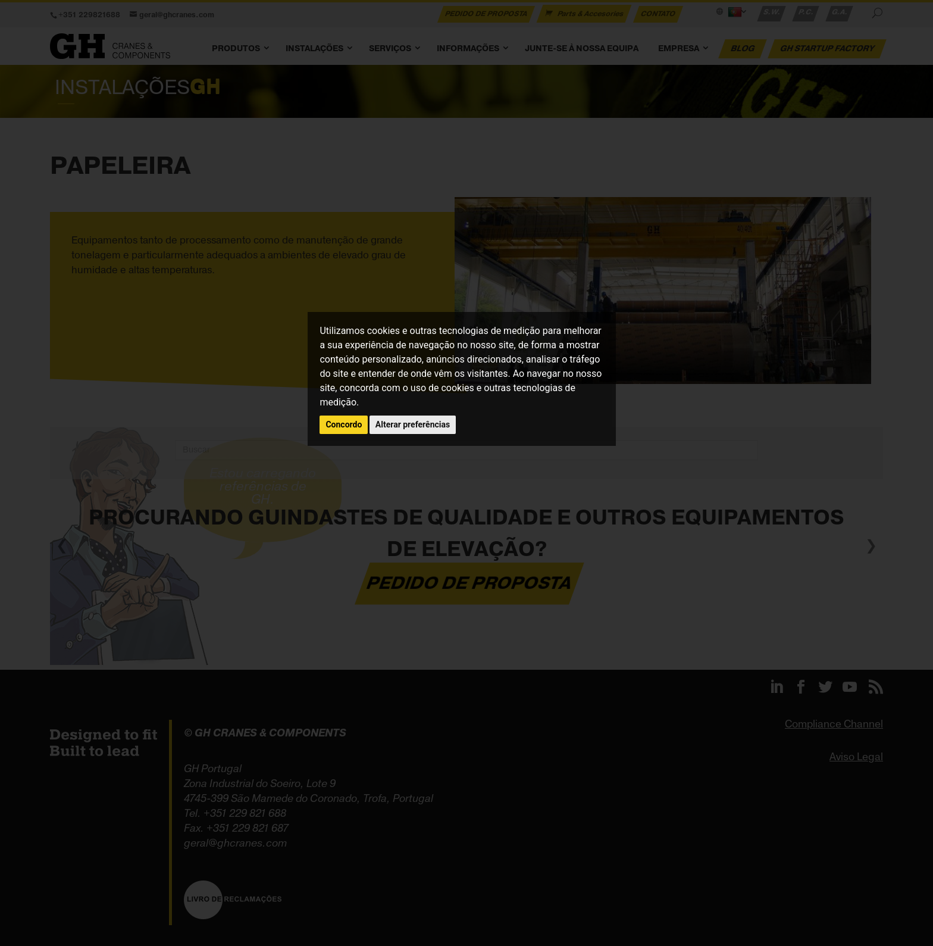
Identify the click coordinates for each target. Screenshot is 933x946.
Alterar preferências (412, 424)
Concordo (343, 424)
